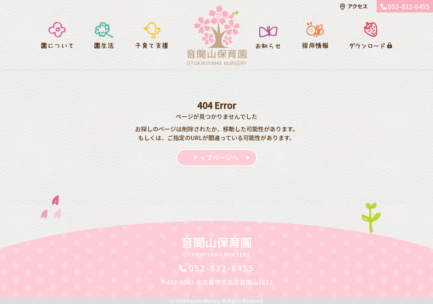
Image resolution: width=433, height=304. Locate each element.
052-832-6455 (408, 6)
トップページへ (216, 157)
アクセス (357, 6)
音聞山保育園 (217, 246)
